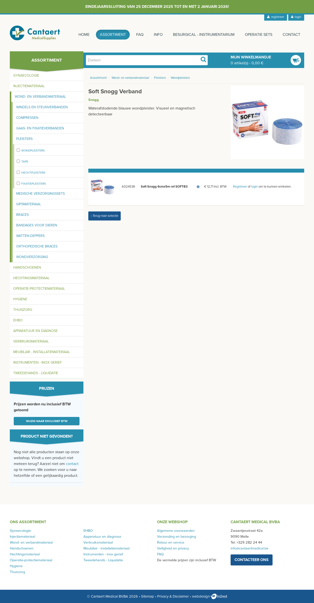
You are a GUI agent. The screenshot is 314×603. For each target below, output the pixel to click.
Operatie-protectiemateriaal (39, 289)
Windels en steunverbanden (42, 107)
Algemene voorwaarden (176, 531)
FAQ (140, 34)
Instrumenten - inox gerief (37, 362)
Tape (24, 161)
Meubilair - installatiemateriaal (41, 352)
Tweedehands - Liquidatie (35, 373)
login (296, 17)
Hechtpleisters (33, 172)
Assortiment (113, 34)
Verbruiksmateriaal (31, 341)
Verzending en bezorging (176, 536)
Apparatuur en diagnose (35, 331)
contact (72, 463)
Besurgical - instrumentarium (204, 34)
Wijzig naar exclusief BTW (46, 421)
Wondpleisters (33, 150)
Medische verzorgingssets (40, 194)
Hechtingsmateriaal (31, 278)
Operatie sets (258, 34)
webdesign (209, 596)
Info (158, 34)
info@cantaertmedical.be (249, 548)
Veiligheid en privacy (173, 548)
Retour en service (170, 542)
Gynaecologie (26, 75)
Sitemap (147, 596)
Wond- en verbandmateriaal (40, 97)
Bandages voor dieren (36, 225)
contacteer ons (252, 559)
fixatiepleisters (33, 183)
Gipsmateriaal (28, 204)
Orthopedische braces (36, 246)
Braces (22, 215)
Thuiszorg (22, 310)
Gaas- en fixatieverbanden (40, 128)
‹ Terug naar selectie (104, 216)
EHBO (18, 320)
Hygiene (20, 299)
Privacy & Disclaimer (173, 596)
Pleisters (24, 139)
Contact (291, 34)
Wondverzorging (32, 257)
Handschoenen (27, 267)
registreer (275, 17)
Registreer (240, 187)
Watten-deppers (30, 236)
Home (84, 34)
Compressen (27, 118)
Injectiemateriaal (29, 86)
